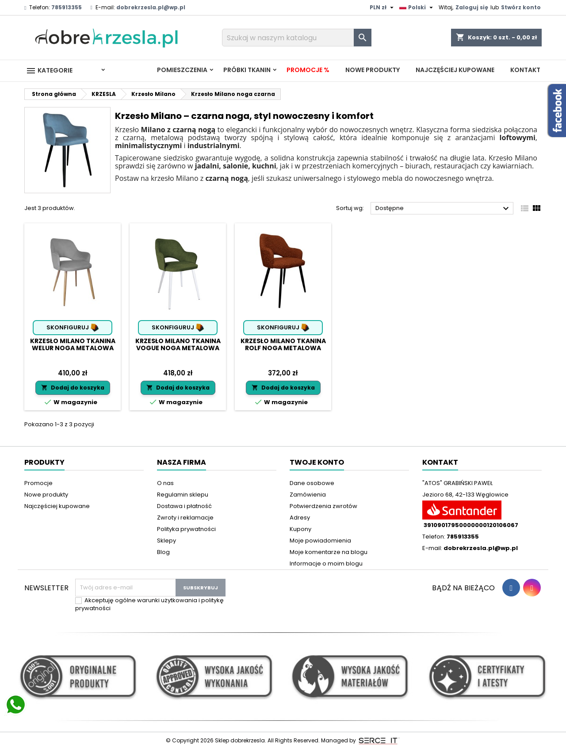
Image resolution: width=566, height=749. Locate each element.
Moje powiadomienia (320, 540)
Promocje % (308, 69)
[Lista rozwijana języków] (417, 7)
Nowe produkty (372, 69)
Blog (163, 552)
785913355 (66, 7)
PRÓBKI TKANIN (247, 69)
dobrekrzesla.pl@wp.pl (150, 7)
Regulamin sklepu (182, 494)
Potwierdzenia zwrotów (323, 506)
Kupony (300, 529)
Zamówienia (308, 494)
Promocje (38, 483)
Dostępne (443, 208)
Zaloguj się (471, 7)
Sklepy (166, 540)
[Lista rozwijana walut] (383, 7)
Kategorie (49, 70)
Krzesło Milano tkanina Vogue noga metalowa (178, 344)
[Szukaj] (296, 37)
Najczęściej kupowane (455, 69)
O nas (165, 483)
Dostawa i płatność (184, 506)
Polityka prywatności (186, 529)
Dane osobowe (312, 483)
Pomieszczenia (182, 69)
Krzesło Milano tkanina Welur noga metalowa (72, 344)
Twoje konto (317, 462)
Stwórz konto (521, 7)
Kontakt (525, 69)
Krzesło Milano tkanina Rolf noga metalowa (283, 344)
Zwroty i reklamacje (185, 517)
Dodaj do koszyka (72, 387)
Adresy (300, 517)
